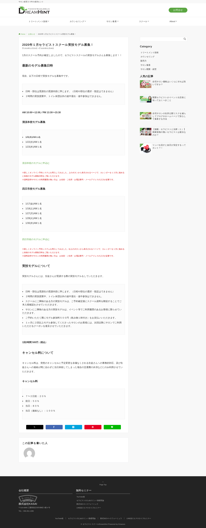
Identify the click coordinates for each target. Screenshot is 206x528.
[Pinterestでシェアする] (93, 427)
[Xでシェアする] (34, 427)
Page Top (103, 483)
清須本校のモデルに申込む (36, 163)
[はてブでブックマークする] (73, 427)
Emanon (121, 524)
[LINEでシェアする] (112, 427)
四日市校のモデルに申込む (36, 239)
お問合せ (178, 10)
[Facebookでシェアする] (54, 427)
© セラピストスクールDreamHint (94, 524)
